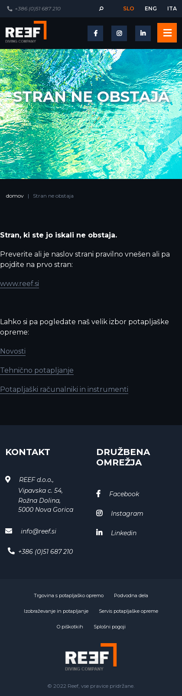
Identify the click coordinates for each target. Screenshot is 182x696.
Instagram (127, 513)
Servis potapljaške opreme (128, 611)
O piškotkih (70, 627)
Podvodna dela (131, 595)
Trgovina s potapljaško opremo (69, 595)
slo (128, 8)
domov (15, 195)
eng (151, 8)
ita (172, 8)
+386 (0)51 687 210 (38, 8)
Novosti (13, 351)
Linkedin (123, 533)
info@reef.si (38, 531)
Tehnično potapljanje (37, 370)
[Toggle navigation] (167, 32)
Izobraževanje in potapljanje (56, 611)
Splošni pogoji (110, 627)
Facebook (124, 494)
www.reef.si (19, 284)
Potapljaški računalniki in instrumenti (64, 389)
